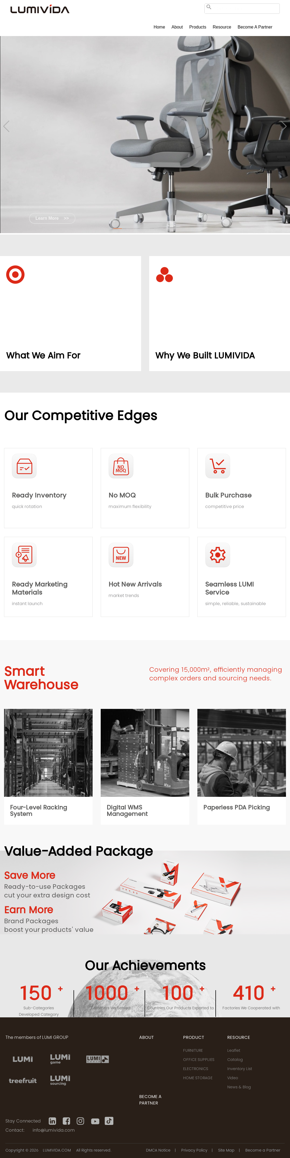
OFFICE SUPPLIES (198, 1060)
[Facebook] (67, 1121)
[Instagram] (81, 1121)
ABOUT (146, 1038)
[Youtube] (95, 1121)
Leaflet (233, 1051)
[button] (117, 228)
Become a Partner (255, 27)
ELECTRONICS (195, 1069)
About (177, 27)
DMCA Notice (158, 1151)
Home (159, 27)
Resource (222, 27)
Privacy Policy (194, 1151)
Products (197, 27)
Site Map (226, 1151)
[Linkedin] (53, 1121)
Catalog (235, 1060)
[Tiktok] (109, 1121)
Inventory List (239, 1069)
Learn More (52, 218)
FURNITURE (193, 1051)
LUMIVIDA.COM (57, 1151)
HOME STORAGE (197, 1078)
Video (232, 1078)
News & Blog (239, 1087)
